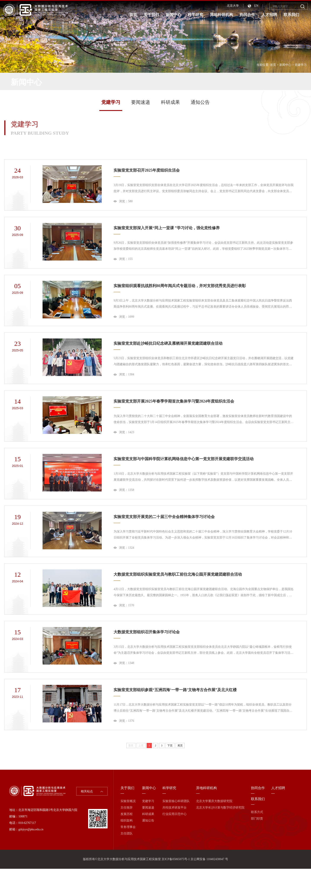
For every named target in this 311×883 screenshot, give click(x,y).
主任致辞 (127, 821)
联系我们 (291, 15)
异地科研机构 (221, 15)
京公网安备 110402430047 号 (209, 873)
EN (256, 5)
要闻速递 (140, 102)
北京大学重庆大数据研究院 (214, 815)
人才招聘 (269, 15)
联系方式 (257, 826)
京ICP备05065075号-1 (175, 873)
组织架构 (127, 834)
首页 (133, 15)
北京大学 (233, 5)
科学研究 (195, 15)
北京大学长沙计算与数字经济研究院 (220, 821)
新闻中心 (173, 15)
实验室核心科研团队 (176, 815)
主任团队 (127, 847)
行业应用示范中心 (174, 828)
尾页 (180, 759)
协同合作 (247, 15)
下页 (170, 759)
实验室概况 (128, 815)
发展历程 (127, 828)
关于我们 (151, 15)
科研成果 (170, 102)
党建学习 (301, 64)
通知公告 (200, 102)
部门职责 (257, 832)
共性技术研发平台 (174, 821)
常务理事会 (128, 841)
